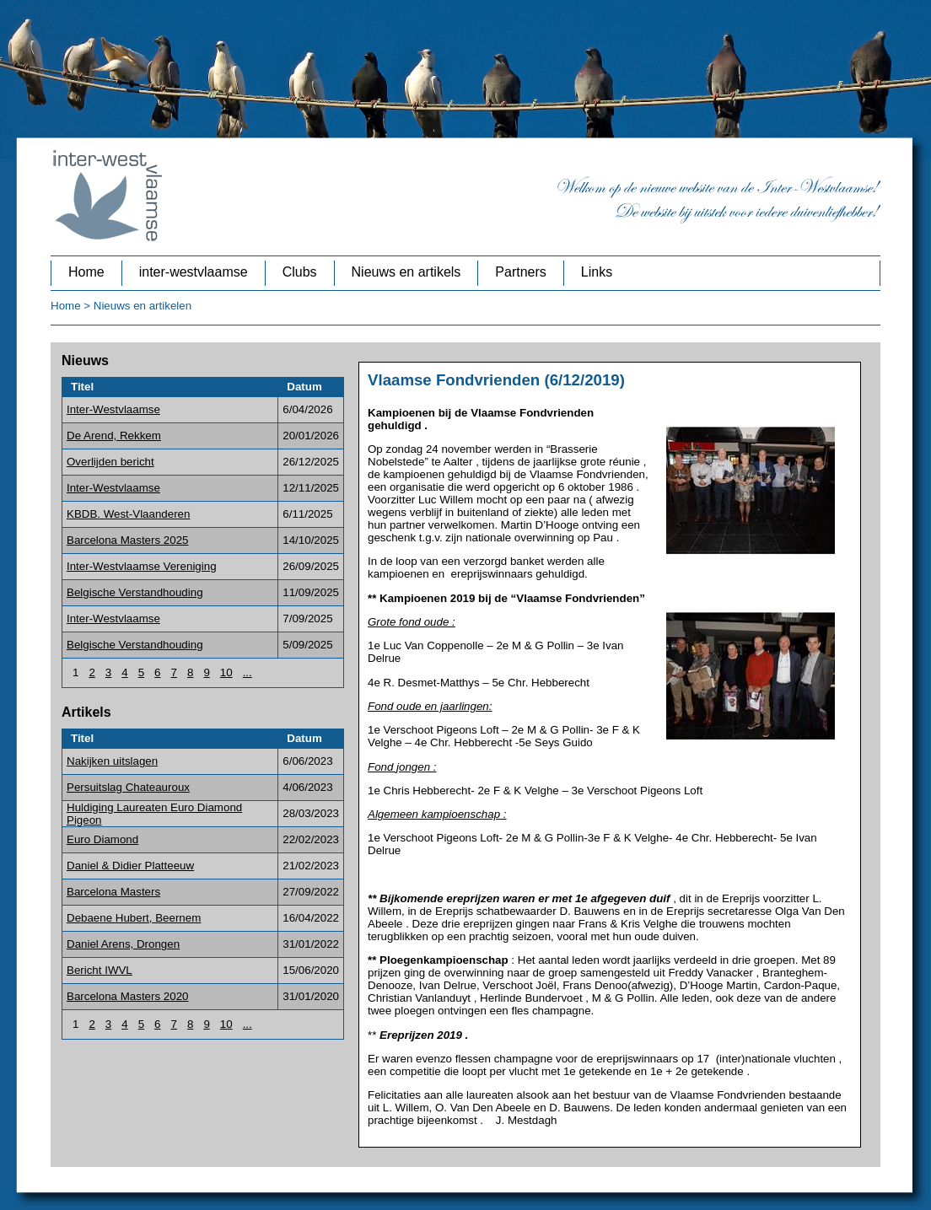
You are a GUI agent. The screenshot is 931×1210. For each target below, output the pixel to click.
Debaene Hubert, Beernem (134, 918)
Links (596, 272)
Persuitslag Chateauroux (128, 787)
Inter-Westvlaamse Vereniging (142, 566)
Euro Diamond (102, 839)
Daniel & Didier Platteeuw (130, 865)
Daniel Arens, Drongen (123, 944)
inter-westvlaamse (193, 272)
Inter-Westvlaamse (113, 409)
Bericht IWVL (99, 970)
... (247, 672)
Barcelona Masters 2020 (127, 996)
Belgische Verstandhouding (135, 592)
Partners (520, 272)
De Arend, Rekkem (114, 435)
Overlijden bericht (110, 461)
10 (226, 672)
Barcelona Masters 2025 (127, 540)
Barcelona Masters (113, 891)
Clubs (300, 272)
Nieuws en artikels (406, 272)
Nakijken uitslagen (112, 761)
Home (86, 272)
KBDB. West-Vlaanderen (128, 514)
